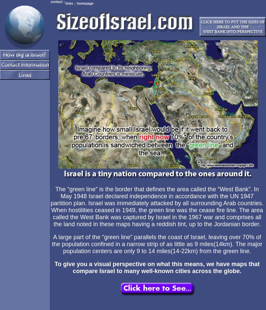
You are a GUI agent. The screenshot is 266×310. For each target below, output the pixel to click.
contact (57, 2)
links (69, 3)
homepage (85, 3)
